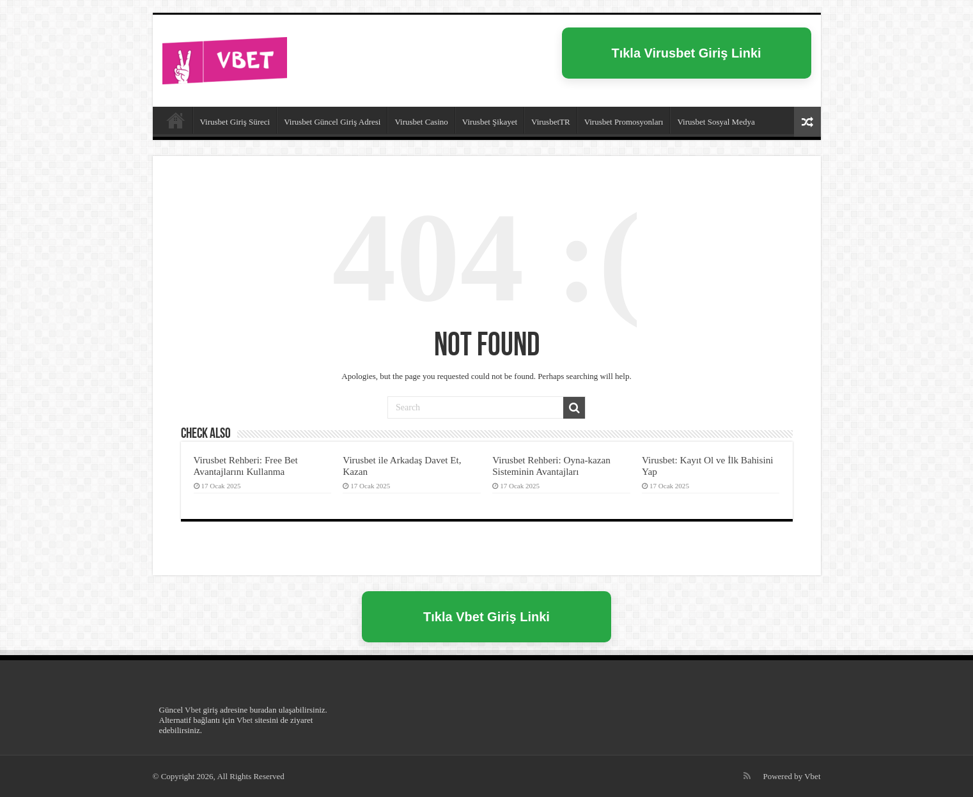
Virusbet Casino (421, 122)
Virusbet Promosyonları (624, 122)
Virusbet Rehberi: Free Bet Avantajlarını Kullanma (246, 465)
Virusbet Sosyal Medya (715, 122)
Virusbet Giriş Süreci (235, 122)
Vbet (193, 710)
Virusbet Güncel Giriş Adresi (332, 122)
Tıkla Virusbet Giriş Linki (686, 53)
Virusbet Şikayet (489, 122)
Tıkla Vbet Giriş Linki (486, 617)
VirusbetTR (550, 122)
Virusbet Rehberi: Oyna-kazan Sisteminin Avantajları (551, 465)
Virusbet (175, 120)
